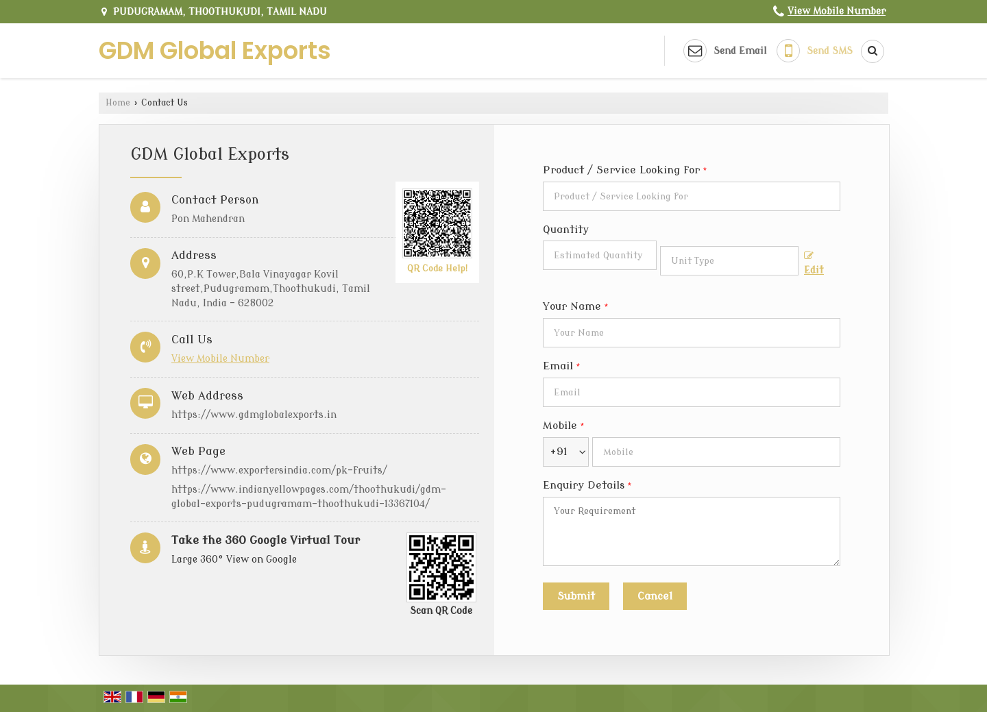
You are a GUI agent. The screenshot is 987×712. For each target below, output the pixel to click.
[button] (837, 11)
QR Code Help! (437, 268)
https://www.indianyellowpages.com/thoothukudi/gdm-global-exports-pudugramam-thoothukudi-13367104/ (308, 496)
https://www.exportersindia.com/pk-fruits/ (279, 470)
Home (118, 103)
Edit (814, 263)
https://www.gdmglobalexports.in (254, 415)
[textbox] (729, 260)
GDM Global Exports (215, 50)
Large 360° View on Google (234, 559)
